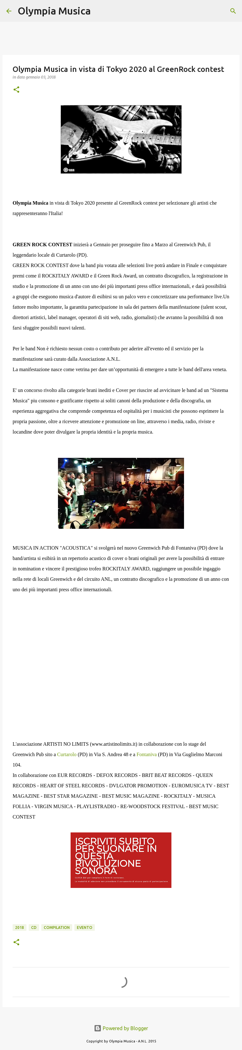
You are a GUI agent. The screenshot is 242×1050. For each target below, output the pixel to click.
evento (84, 927)
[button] (16, 90)
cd (34, 927)
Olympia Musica (54, 10)
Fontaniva (146, 754)
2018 (19, 927)
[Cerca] (99, 11)
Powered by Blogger (121, 1028)
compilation (57, 927)
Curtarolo (66, 754)
